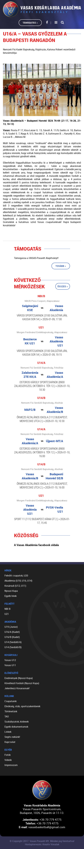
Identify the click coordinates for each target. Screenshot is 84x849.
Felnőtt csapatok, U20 (16, 575)
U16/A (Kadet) (12, 632)
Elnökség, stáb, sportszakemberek (22, 706)
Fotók (7, 754)
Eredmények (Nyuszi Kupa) (18, 678)
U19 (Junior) (11, 626)
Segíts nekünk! (12, 737)
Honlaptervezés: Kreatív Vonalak (42, 844)
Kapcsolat (9, 742)
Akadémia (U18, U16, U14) (18, 580)
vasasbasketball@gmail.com (46, 827)
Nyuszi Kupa (11, 590)
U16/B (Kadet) (12, 637)
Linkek (7, 731)
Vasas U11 (10, 665)
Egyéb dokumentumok (16, 726)
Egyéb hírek (10, 596)
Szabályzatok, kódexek (16, 721)
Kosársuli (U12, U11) (15, 585)
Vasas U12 (10, 660)
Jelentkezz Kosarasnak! (17, 688)
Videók (8, 760)
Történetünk (10, 711)
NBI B (7, 608)
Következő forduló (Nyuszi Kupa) (21, 683)
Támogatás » (30, 22)
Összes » (62, 286)
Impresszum (11, 765)
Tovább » (61, 265)
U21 (6, 614)
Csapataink (10, 701)
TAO (6, 716)
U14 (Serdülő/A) (12, 642)
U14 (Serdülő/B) (12, 647)
